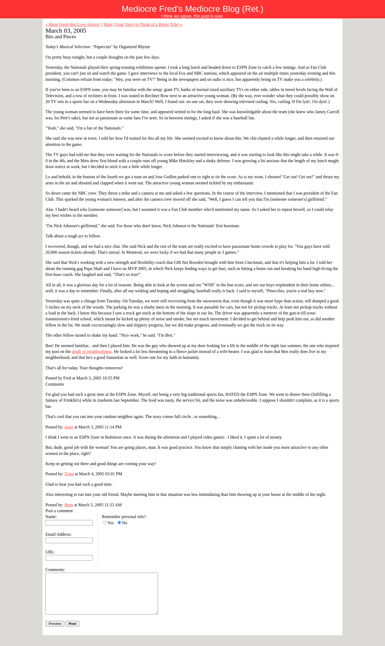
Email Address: (58, 534)
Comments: (55, 569)
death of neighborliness (92, 351)
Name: (51, 516)
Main (108, 24)
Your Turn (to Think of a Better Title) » (148, 24)
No (124, 522)
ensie (68, 427)
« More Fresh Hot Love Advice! (73, 24)
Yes (110, 522)
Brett (68, 505)
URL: (50, 552)
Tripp (69, 474)
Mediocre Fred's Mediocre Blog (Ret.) (193, 9)
